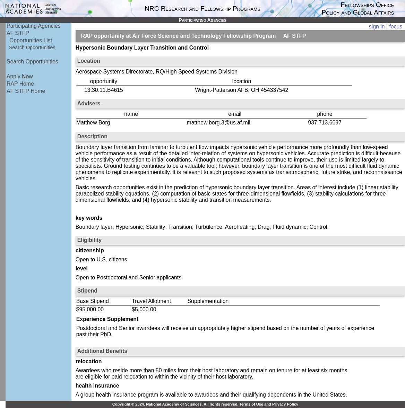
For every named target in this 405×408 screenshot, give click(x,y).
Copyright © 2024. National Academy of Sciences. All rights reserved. (175, 404)
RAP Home (20, 84)
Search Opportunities (32, 47)
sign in (377, 26)
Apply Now (20, 76)
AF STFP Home (26, 91)
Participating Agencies (34, 26)
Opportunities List (30, 40)
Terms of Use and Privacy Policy (268, 404)
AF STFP (18, 33)
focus (395, 26)
